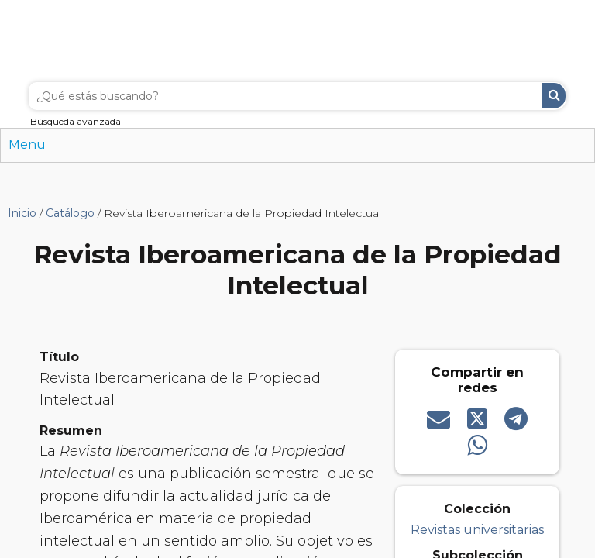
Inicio (22, 213)
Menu (27, 144)
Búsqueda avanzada (75, 121)
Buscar (554, 95)
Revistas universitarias (477, 529)
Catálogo (70, 213)
